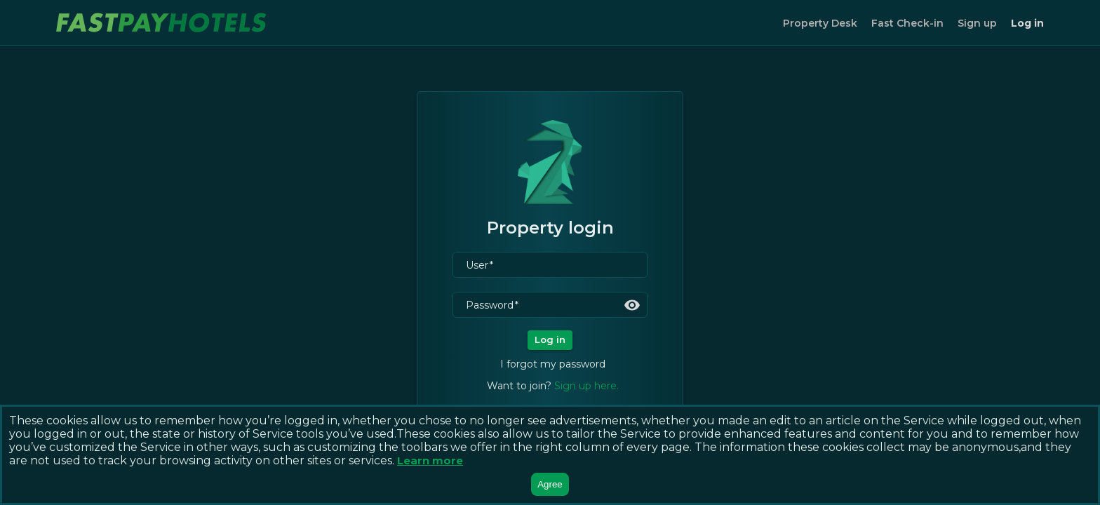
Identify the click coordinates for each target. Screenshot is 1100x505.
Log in (1027, 23)
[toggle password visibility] (632, 305)
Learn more (430, 460)
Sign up (977, 23)
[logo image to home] (161, 22)
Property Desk (820, 23)
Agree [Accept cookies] (550, 484)
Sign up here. (586, 385)
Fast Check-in (907, 23)
